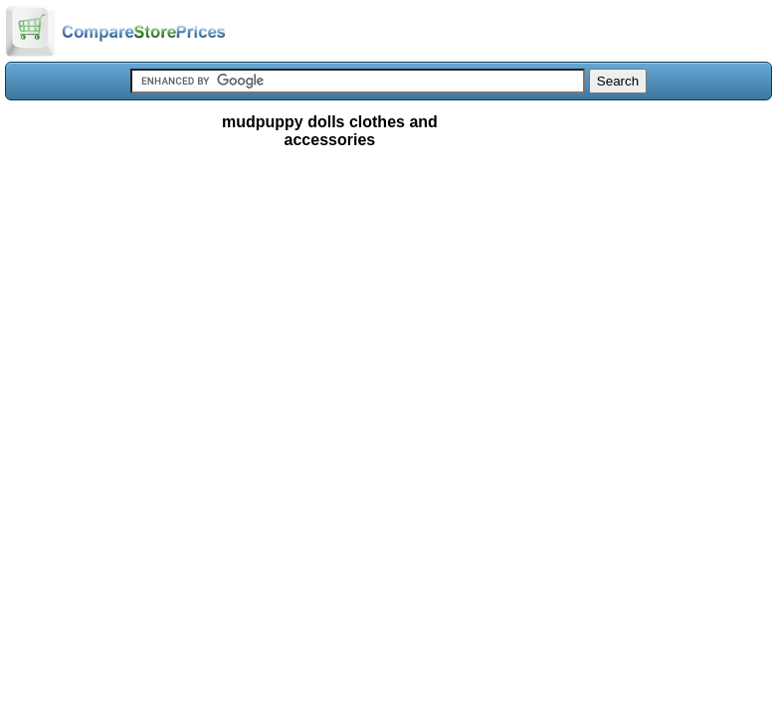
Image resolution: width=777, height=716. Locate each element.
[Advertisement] (388, 302)
